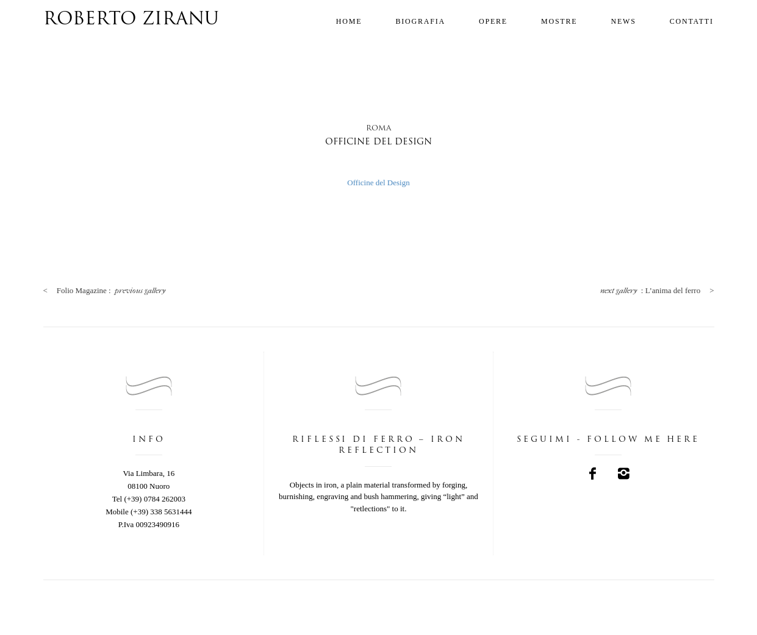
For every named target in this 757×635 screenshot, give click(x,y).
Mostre (559, 21)
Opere (493, 21)
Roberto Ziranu (131, 20)
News (623, 21)
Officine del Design (378, 182)
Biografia (420, 21)
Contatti (692, 21)
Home (349, 21)
